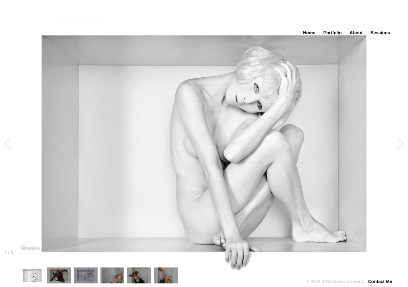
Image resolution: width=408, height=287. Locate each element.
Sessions (380, 32)
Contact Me (380, 281)
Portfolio (333, 32)
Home (309, 32)
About (356, 32)
